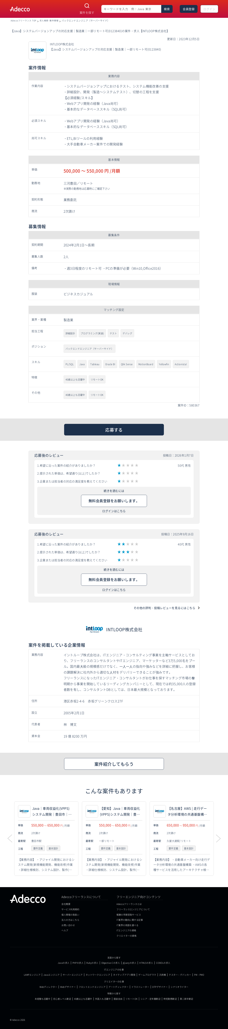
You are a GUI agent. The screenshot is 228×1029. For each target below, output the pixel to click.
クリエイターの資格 (126, 935)
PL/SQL (70, 364)
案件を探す (87, 12)
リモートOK (97, 379)
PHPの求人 (78, 962)
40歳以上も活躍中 (75, 379)
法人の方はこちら (70, 919)
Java (82, 364)
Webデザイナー (68, 987)
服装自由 (118, 998)
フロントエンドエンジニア (92, 987)
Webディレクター (48, 987)
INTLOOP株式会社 (124, 629)
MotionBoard (145, 364)
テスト (113, 333)
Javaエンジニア (51, 974)
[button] (218, 838)
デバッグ (127, 333)
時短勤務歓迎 (170, 998)
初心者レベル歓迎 (62, 998)
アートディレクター (118, 987)
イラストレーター (140, 987)
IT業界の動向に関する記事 (129, 919)
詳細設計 (70, 333)
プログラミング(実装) (92, 333)
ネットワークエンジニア (98, 974)
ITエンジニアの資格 (126, 930)
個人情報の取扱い (70, 914)
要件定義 (38, 848)
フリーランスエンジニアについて (133, 909)
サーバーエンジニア (73, 974)
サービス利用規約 (70, 909)
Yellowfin (164, 364)
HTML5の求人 (146, 962)
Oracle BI (110, 364)
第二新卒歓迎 (186, 998)
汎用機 (162, 974)
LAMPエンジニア (32, 974)
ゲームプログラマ (147, 974)
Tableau (94, 364)
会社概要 (65, 903)
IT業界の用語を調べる (127, 925)
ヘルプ (64, 930)
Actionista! (181, 364)
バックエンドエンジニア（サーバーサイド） (90, 348)
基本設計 (54, 848)
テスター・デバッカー (180, 974)
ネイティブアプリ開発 (124, 974)
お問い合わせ (68, 925)
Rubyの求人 (92, 962)
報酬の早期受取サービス (128, 914)
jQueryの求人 (129, 962)
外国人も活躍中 (103, 998)
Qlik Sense (127, 364)
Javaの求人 (63, 962)
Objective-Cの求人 (110, 962)
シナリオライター (179, 987)
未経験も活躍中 (42, 998)
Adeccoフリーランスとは (129, 903)
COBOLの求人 (163, 962)
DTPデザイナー (160, 987)
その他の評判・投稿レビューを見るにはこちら (164, 608)
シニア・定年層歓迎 (150, 998)
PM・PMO (199, 974)
